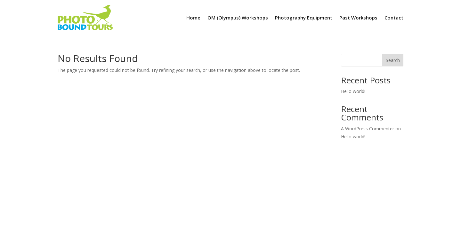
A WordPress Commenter (367, 129)
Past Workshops (358, 17)
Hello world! (353, 91)
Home (193, 17)
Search (393, 60)
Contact (393, 17)
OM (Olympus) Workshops (237, 17)
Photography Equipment (303, 17)
